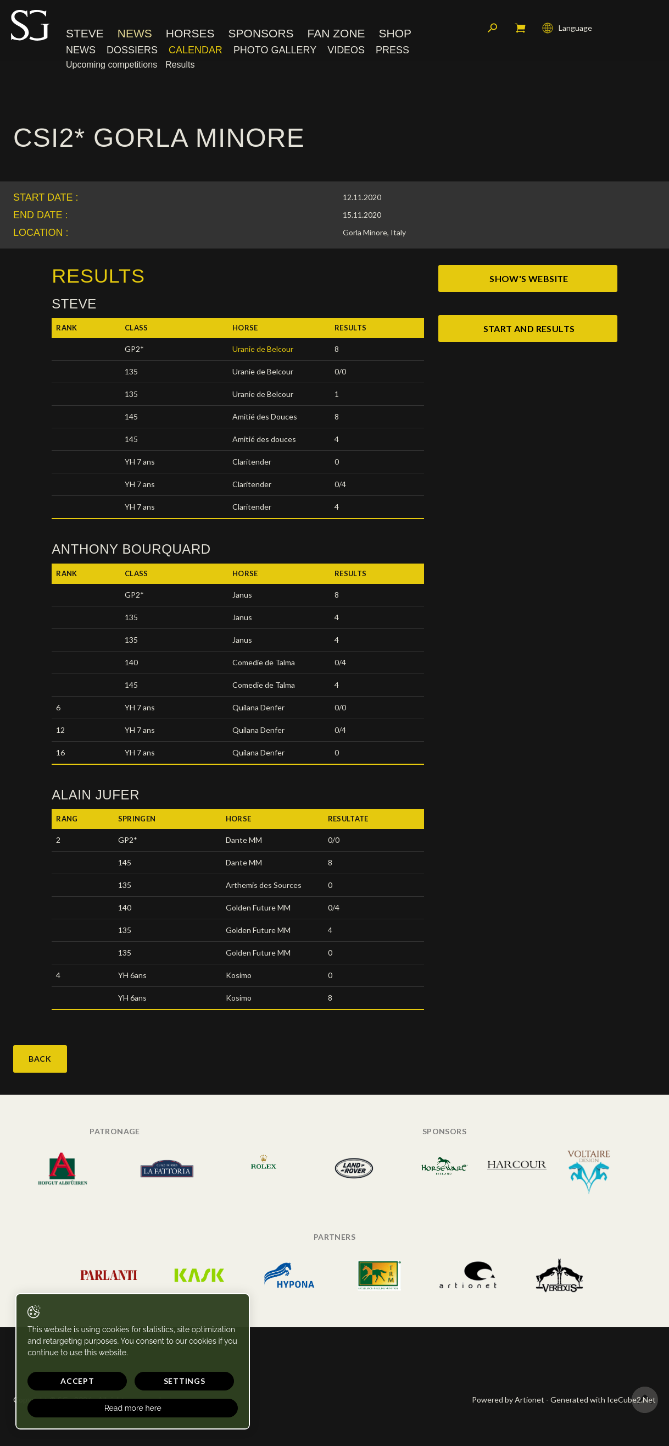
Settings (142, 1381)
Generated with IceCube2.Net (603, 1399)
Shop (395, 35)
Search (492, 30)
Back (40, 1058)
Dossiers (132, 52)
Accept (63, 1381)
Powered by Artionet (508, 1399)
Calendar (195, 52)
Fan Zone (336, 35)
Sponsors (261, 35)
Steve (85, 35)
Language (567, 30)
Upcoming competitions (111, 66)
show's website (528, 278)
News (135, 35)
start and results (529, 328)
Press (392, 52)
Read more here (104, 1408)
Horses (190, 35)
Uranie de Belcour (262, 349)
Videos (346, 52)
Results (179, 66)
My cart (520, 30)
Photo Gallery (274, 52)
